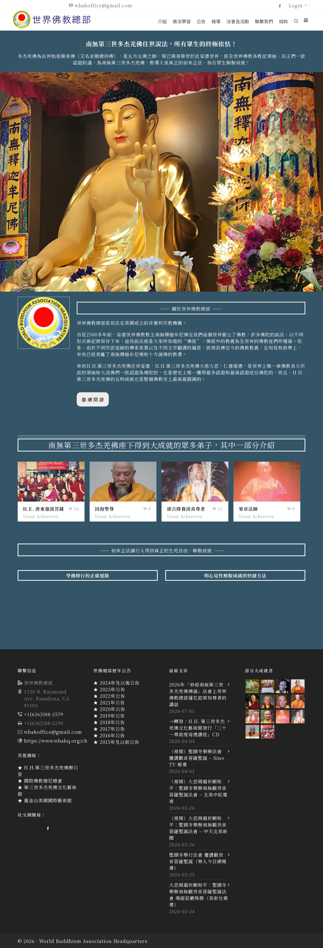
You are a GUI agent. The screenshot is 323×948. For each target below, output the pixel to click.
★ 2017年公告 (109, 728)
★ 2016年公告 (109, 735)
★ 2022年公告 (109, 696)
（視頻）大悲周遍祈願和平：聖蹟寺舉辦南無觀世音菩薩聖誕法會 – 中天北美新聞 (198, 828)
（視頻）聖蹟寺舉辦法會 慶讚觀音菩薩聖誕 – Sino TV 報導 (196, 758)
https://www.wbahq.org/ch (56, 740)
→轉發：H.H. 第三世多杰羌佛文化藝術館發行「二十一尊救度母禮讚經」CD (198, 728)
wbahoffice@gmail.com (100, 5)
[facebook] (280, 5)
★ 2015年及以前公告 (116, 742)
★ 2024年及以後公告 (116, 682)
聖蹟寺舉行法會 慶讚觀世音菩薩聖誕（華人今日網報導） (198, 861)
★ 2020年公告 (109, 709)
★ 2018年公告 (109, 722)
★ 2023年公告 (109, 689)
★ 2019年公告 (109, 715)
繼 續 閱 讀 (93, 399)
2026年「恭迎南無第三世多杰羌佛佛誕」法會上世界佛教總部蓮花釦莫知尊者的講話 (198, 694)
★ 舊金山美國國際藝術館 (45, 800)
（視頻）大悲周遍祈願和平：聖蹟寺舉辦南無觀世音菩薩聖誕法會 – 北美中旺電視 (198, 791)
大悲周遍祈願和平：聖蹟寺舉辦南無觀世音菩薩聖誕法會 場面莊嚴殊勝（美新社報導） (198, 894)
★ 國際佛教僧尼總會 (40, 780)
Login (298, 5)
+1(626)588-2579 (43, 714)
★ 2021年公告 (109, 702)
